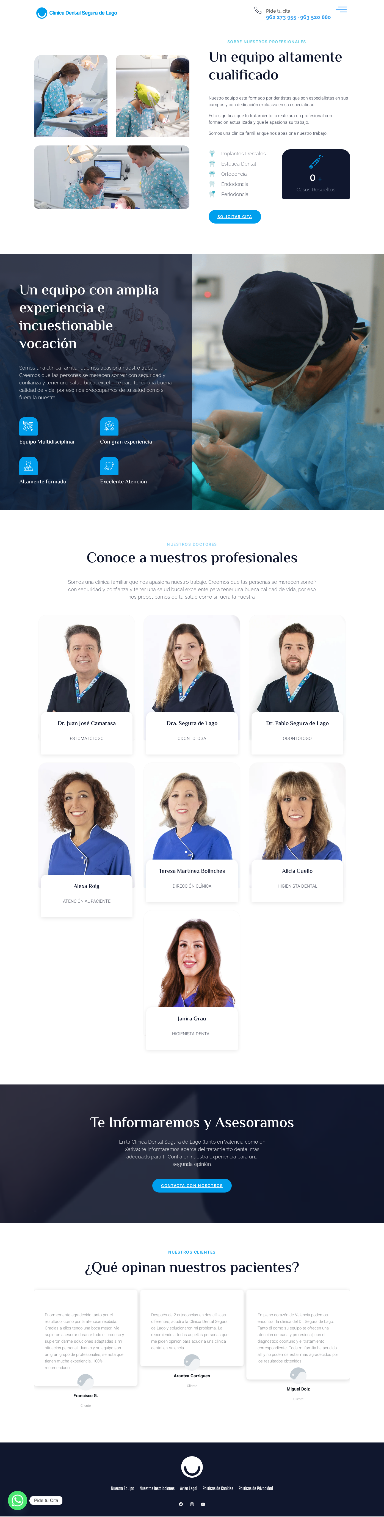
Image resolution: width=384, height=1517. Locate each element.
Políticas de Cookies (218, 1492)
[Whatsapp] (17, 1500)
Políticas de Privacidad (259, 1492)
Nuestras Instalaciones (154, 1492)
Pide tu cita (278, 11)
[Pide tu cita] (258, 10)
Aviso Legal (188, 1492)
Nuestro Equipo (119, 1492)
